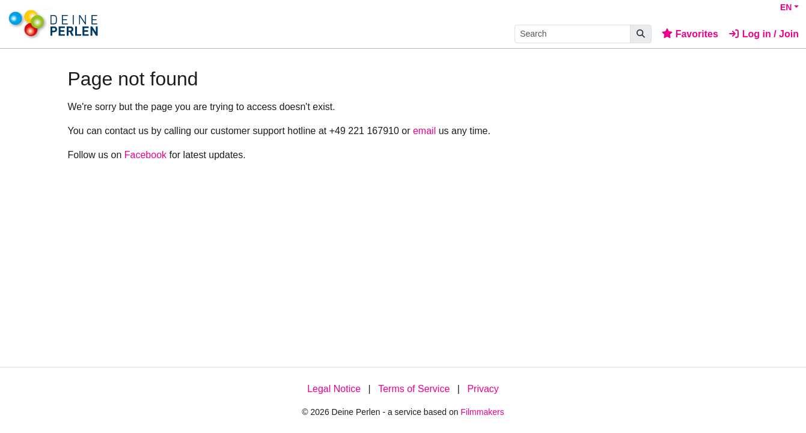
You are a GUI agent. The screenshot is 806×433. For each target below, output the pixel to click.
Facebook (145, 155)
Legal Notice (334, 389)
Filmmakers (482, 412)
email (424, 131)
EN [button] (786, 7)
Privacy (482, 389)
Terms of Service (414, 389)
